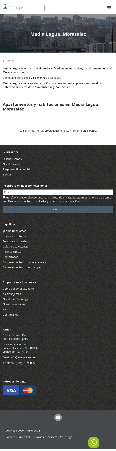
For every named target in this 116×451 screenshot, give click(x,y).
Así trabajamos (12, 294)
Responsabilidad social (16, 169)
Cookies (10, 437)
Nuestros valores (13, 164)
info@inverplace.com (23, 357)
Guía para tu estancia (15, 246)
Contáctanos (10, 257)
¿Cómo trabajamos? (15, 231)
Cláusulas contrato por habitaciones (24, 262)
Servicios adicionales (15, 241)
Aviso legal (66, 437)
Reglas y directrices (14, 236)
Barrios (8, 61)
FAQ (5, 309)
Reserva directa (12, 251)
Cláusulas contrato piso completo (23, 267)
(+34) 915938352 (26, 363)
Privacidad (24, 437)
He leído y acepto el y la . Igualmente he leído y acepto (57, 199)
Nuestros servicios (14, 304)
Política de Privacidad (62, 197)
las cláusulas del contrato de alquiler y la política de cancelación (41, 201)
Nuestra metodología (16, 299)
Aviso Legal (37, 197)
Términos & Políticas (44, 437)
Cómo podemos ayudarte (18, 288)
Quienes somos (12, 159)
